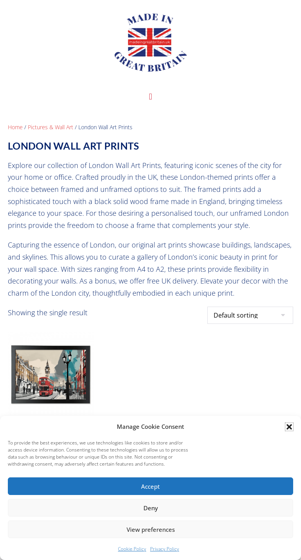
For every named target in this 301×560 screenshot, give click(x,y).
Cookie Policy (132, 549)
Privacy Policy (164, 549)
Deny (150, 508)
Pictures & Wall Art (50, 127)
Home (15, 127)
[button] (289, 427)
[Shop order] (250, 315)
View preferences (151, 529)
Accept (150, 486)
